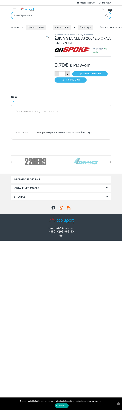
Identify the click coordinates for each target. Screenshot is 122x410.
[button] (47, 36)
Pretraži (107, 15)
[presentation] (110, 162)
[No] (118, 403)
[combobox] (57, 15)
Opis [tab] (14, 97)
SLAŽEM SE (61, 406)
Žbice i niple (85, 27)
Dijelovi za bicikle (36, 27)
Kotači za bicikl (62, 27)
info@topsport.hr (87, 3)
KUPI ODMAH (73, 79)
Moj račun (105, 3)
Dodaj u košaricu (92, 73)
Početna (15, 27)
